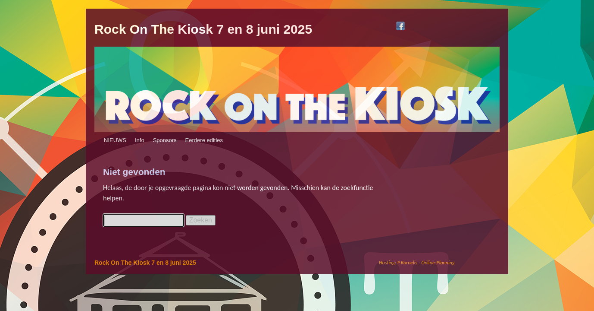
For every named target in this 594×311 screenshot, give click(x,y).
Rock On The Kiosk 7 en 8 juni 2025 (203, 29)
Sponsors (165, 140)
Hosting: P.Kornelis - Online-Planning (417, 263)
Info (139, 140)
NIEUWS (115, 140)
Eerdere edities (204, 140)
